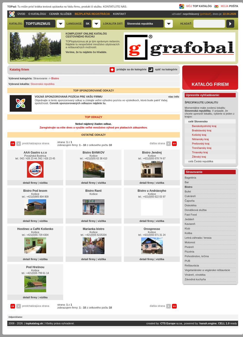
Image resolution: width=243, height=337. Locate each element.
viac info (173, 96)
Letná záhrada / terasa (198, 237)
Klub (187, 228)
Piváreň (189, 247)
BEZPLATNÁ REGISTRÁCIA (92, 13)
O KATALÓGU (37, 13)
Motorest (190, 242)
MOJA (225, 6)
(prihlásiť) (205, 13)
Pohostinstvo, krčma (197, 256)
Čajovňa (189, 200)
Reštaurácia (192, 265)
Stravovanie (40, 78)
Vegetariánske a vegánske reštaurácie (207, 270)
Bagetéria (190, 177)
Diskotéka (190, 205)
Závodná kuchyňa (195, 279)
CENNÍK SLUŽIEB (60, 13)
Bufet (188, 191)
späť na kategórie (162, 69)
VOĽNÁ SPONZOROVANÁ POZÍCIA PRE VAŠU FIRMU (68, 96)
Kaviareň (190, 223)
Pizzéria (189, 251)
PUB (187, 260)
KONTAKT (119, 13)
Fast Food (191, 214)
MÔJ (195, 6)
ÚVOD (21, 13)
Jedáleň (189, 219)
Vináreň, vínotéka (195, 274)
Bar (187, 182)
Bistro (188, 186)
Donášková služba (196, 210)
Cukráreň (190, 196)
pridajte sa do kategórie (127, 69)
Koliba (188, 233)
